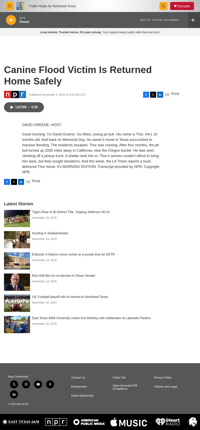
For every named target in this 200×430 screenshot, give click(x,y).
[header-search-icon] (164, 6)
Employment (79, 386)
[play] (11, 20)
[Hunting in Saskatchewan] (17, 239)
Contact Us (78, 377)
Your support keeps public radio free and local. (100, 32)
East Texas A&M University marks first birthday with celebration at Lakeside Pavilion (91, 318)
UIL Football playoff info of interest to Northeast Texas (70, 297)
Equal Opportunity (82, 395)
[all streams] (194, 20)
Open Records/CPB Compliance (125, 387)
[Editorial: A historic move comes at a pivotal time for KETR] (17, 261)
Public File (119, 377)
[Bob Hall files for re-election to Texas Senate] (17, 282)
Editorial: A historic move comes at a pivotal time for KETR (73, 254)
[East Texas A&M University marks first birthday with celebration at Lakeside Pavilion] (17, 324)
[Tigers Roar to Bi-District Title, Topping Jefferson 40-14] (17, 218)
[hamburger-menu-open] (10, 6)
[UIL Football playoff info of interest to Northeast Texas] (17, 303)
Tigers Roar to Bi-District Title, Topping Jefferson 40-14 (71, 212)
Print (175, 93)
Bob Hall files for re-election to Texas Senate (63, 275)
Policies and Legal (165, 386)
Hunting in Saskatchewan (50, 233)
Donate (184, 6)
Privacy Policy (163, 377)
